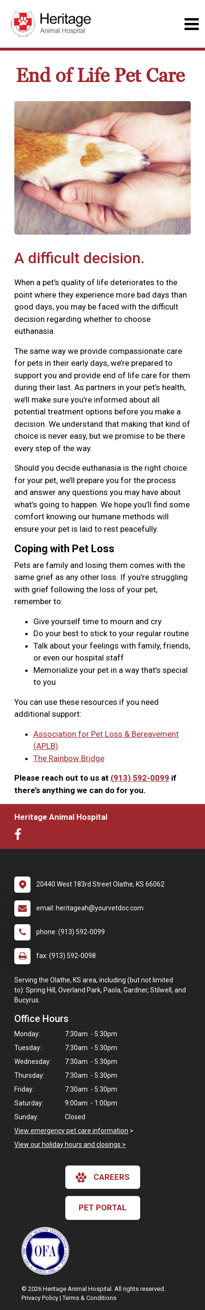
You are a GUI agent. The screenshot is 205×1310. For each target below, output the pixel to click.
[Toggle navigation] (191, 24)
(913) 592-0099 (140, 778)
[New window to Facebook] (20, 836)
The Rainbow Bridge (68, 758)
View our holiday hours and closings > (70, 1144)
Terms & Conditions (89, 1297)
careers (103, 1177)
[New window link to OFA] (47, 1251)
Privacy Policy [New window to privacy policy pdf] (39, 1297)
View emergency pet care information (71, 1131)
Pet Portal (103, 1207)
